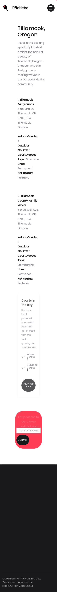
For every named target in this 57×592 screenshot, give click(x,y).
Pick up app (28, 387)
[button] (51, 8)
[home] (17, 7)
